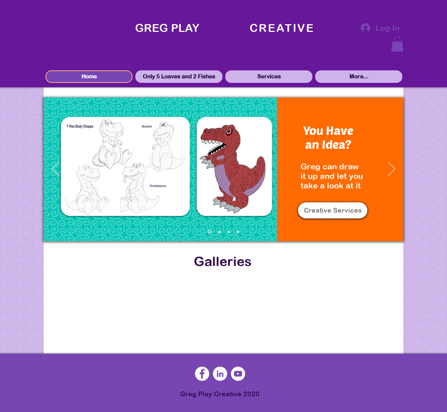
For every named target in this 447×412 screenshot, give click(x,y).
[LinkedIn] (220, 374)
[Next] (391, 169)
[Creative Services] (332, 210)
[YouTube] (238, 374)
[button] (397, 44)
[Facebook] (202, 374)
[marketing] (229, 232)
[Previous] (55, 169)
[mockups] (219, 232)
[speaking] (238, 232)
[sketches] (209, 231)
